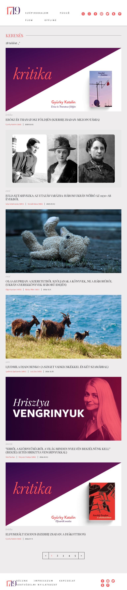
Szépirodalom (37, 13)
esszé (8, 190)
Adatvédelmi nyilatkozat (37, 585)
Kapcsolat (67, 581)
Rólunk (22, 581)
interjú (9, 444)
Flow (29, 20)
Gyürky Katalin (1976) (13, 124)
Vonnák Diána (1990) (35, 204)
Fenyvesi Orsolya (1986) (27, 457)
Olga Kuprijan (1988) (13, 289)
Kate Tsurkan (10, 457)
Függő (65, 13)
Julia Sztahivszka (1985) (15, 204)
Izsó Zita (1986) (36, 371)
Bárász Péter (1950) (32, 289)
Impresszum (43, 581)
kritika (9, 114)
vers (8, 362)
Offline (51, 20)
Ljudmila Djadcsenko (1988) (16, 371)
